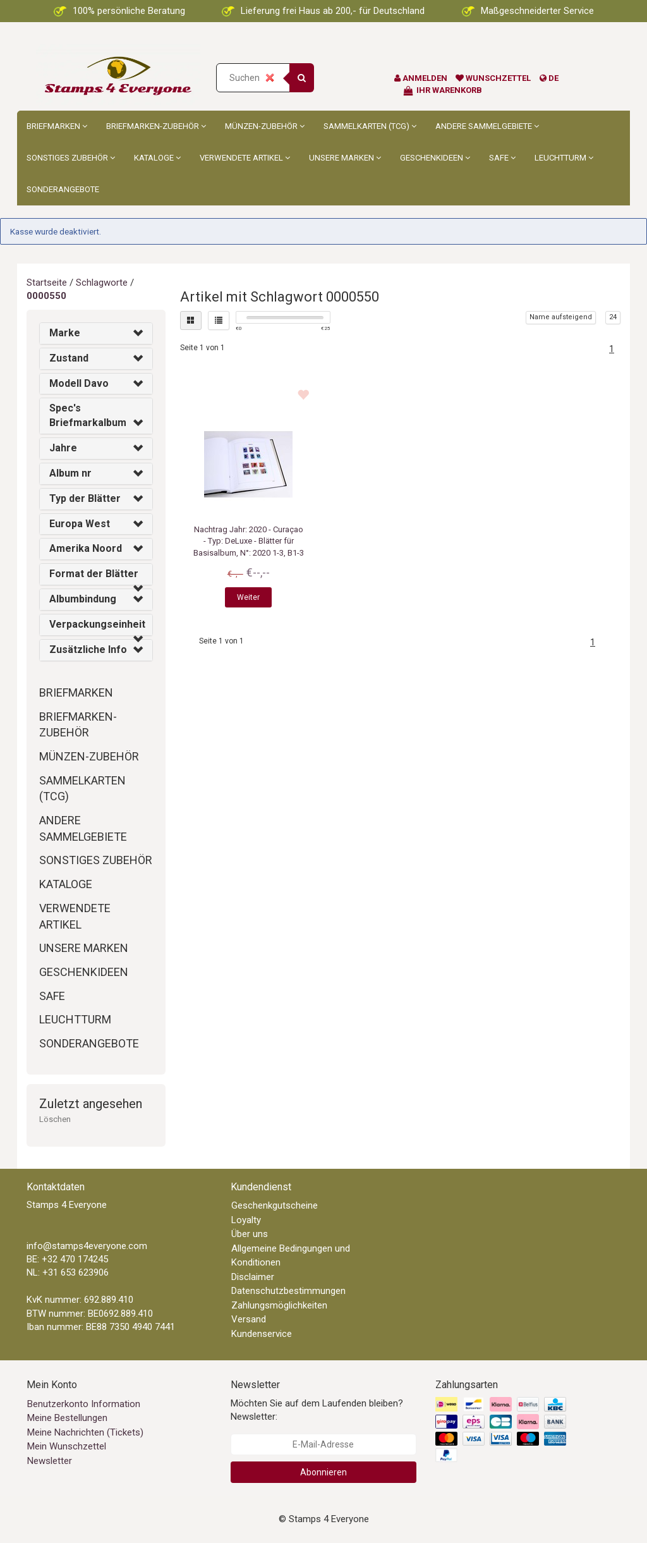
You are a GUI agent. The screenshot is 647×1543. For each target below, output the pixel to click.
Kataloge (157, 157)
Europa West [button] (79, 524)
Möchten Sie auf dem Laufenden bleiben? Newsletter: (317, 1410)
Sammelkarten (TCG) (370, 126)
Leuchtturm (564, 157)
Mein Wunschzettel (66, 1446)
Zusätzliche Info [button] (88, 649)
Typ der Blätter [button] (85, 498)
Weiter (248, 597)
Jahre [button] (63, 448)
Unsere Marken (345, 157)
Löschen (55, 1119)
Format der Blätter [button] (93, 574)
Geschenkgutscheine (274, 1205)
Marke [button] (64, 333)
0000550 (46, 296)
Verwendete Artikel (245, 157)
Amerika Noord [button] (85, 548)
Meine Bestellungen (67, 1418)
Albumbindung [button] (82, 599)
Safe (502, 157)
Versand (248, 1319)
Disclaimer (252, 1277)
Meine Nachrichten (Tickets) (85, 1432)
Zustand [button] (68, 358)
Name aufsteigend (560, 317)
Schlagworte (102, 282)
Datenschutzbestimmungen (288, 1290)
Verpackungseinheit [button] (97, 624)
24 (613, 317)
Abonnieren (323, 1472)
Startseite (47, 282)
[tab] (96, 333)
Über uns (249, 1234)
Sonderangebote (63, 189)
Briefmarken (57, 126)
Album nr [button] (70, 473)
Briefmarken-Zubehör (156, 126)
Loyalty (246, 1220)
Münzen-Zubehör (265, 126)
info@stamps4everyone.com (87, 1246)
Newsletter (49, 1461)
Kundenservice (261, 1333)
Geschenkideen (435, 157)
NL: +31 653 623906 (68, 1272)
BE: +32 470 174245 (67, 1259)
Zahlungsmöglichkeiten (279, 1305)
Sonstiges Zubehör (71, 157)
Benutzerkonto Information (83, 1404)
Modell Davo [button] (79, 383)
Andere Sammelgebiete (487, 126)
